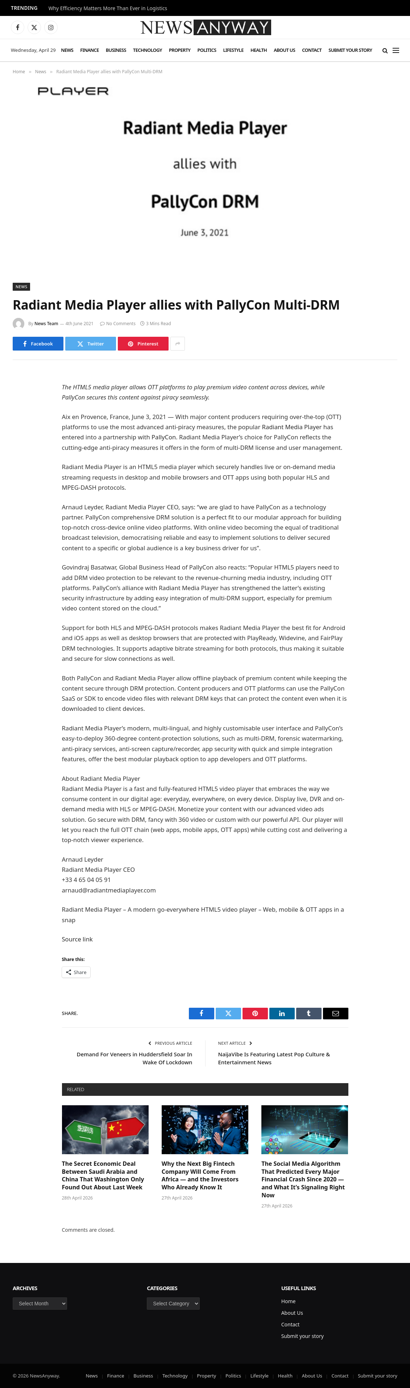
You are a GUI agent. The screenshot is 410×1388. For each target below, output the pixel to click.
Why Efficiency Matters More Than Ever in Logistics (108, 8)
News (67, 50)
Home (288, 1301)
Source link (77, 939)
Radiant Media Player (292, 427)
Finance (89, 50)
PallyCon (164, 437)
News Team (46, 323)
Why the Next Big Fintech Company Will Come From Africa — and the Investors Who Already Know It (200, 1175)
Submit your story (350, 50)
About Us (284, 50)
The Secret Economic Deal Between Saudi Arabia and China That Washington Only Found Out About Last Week (103, 1175)
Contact (312, 50)
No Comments (118, 323)
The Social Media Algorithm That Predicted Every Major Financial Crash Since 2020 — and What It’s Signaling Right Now (303, 1179)
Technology (147, 50)
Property (179, 50)
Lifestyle (233, 50)
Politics (207, 50)
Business (116, 50)
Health (258, 50)
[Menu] (396, 50)
